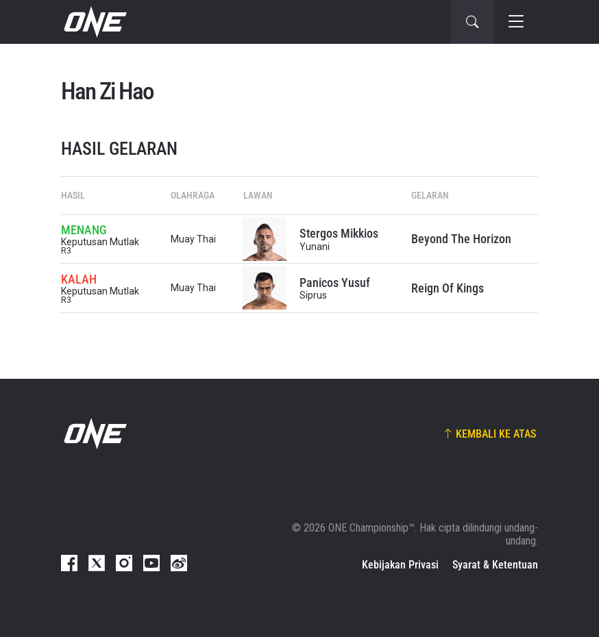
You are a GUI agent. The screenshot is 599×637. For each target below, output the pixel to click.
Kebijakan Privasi (400, 564)
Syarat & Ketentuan (495, 564)
